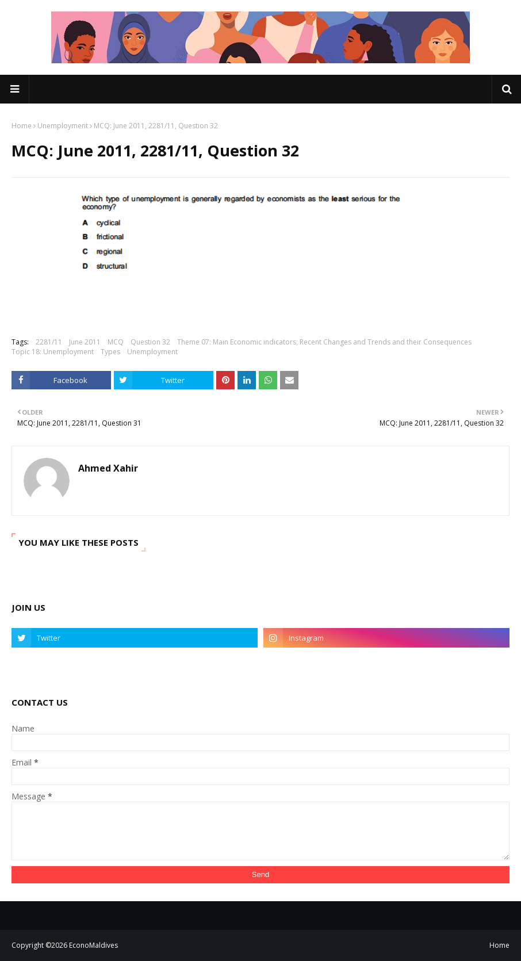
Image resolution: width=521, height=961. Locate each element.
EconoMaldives (93, 945)
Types (110, 352)
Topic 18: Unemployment (53, 352)
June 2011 (85, 342)
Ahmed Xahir (108, 468)
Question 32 (150, 342)
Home (22, 126)
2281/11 (49, 342)
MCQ (116, 342)
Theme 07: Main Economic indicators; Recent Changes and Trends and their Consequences (324, 342)
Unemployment (62, 126)
